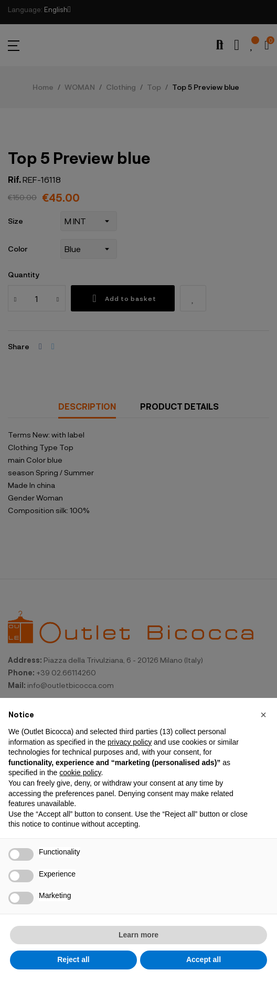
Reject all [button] (73, 959)
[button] (263, 714)
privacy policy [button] (130, 742)
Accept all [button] (203, 959)
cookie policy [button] (80, 772)
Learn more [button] (138, 935)
